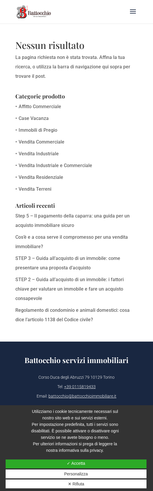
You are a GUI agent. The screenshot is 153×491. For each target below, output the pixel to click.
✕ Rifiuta (76, 484)
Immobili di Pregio (38, 130)
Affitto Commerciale (40, 106)
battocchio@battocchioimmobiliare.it (82, 396)
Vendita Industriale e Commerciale (55, 165)
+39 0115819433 (80, 386)
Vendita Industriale (39, 153)
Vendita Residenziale (41, 177)
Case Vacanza (34, 118)
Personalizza (76, 474)
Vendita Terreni (35, 189)
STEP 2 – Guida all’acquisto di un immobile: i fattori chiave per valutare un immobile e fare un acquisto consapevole (69, 289)
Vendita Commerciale (41, 142)
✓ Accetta (76, 463)
